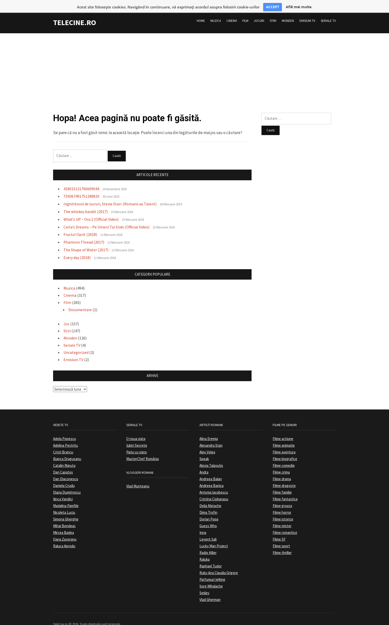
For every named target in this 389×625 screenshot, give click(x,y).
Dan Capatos (63, 463)
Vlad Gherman (210, 590)
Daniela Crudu (64, 477)
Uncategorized (76, 343)
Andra (203, 463)
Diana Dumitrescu (67, 483)
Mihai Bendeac (64, 517)
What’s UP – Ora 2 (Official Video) (91, 210)
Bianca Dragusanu (67, 450)
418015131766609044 (81, 180)
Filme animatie (284, 436)
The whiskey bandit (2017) (86, 202)
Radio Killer (208, 544)
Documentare (80, 300)
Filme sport (281, 537)
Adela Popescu (64, 430)
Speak (204, 450)
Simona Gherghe (65, 510)
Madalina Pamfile (66, 497)
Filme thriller (282, 544)
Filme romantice (285, 523)
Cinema (232, 12)
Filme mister (282, 517)
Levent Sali (208, 530)
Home (201, 12)
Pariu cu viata (136, 443)
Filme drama (282, 470)
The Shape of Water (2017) (86, 241)
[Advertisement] (194, 59)
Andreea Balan (210, 470)
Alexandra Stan (211, 436)
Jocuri (259, 12)
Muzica (215, 12)
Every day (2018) (77, 248)
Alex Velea (207, 443)
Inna (202, 523)
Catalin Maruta (64, 456)
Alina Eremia (208, 430)
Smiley (204, 584)
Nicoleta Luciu (64, 503)
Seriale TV (328, 12)
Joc (66, 315)
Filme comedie (284, 456)
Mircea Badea (63, 523)
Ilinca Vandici (63, 490)
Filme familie (282, 483)
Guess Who (208, 517)
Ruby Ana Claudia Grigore (218, 564)
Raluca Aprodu (64, 537)
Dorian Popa (208, 510)
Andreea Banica (211, 477)
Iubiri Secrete (136, 436)
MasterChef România (142, 450)
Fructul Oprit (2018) (80, 225)
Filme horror (282, 503)
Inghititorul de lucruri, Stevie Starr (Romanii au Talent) (110, 195)
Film (245, 12)
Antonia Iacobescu (213, 483)
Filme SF (279, 530)
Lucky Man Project (213, 537)
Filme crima (281, 463)
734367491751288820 (81, 187)
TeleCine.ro (74, 13)
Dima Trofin (208, 503)
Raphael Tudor (210, 557)
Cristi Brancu (63, 443)
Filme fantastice (285, 490)
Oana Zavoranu (64, 530)
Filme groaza (282, 497)
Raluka (204, 550)
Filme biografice (285, 450)
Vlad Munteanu (137, 477)
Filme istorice (283, 510)
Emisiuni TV (307, 12)
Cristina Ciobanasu (213, 490)
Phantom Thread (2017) (84, 233)
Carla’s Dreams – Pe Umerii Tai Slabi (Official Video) (106, 218)
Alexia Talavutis (211, 456)
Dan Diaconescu (65, 470)
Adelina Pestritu (65, 436)
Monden (288, 12)
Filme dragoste (284, 477)
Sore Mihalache (211, 577)
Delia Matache (210, 497)
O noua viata (135, 430)
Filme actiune (283, 430)
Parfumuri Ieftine (212, 570)
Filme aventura (284, 443)
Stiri (273, 12)
